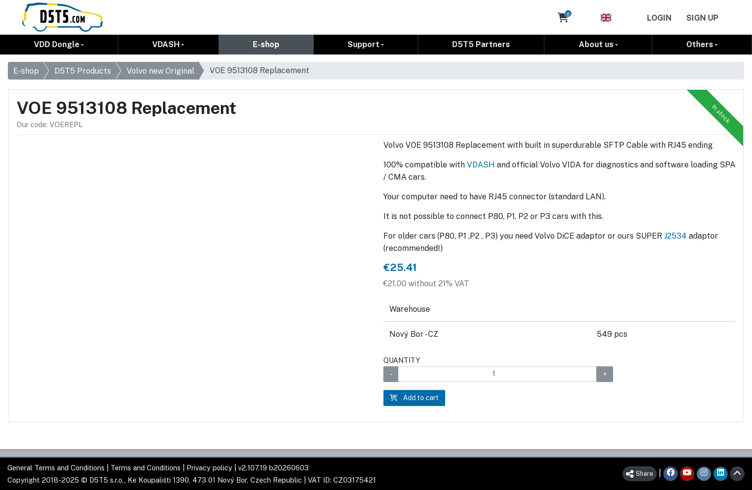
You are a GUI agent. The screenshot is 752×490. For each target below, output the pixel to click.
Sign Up (702, 18)
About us (596, 44)
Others (699, 44)
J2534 (675, 236)
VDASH (166, 44)
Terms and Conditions (145, 467)
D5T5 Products (82, 71)
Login (659, 18)
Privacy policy (209, 467)
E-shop (266, 44)
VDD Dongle (57, 44)
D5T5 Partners (481, 44)
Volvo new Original (160, 71)
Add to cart (414, 398)
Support (363, 44)
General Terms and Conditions (56, 467)
